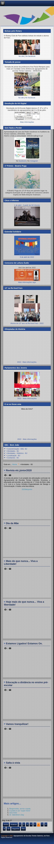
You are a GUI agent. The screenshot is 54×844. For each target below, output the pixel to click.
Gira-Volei (13, 813)
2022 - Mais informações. (27, 362)
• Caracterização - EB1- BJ (16, 449)
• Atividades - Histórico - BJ (16, 453)
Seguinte (15, 829)
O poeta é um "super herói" (19, 811)
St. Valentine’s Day (16, 815)
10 (8, 829)
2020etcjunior (27, 489)
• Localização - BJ (13, 456)
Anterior (14, 824)
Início (6, 824)
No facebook (30, 56)
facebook (22, 161)
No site (21, 56)
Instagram (34, 161)
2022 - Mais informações (27, 398)
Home (14, 464)
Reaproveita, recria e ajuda (19, 809)
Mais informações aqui (27, 276)
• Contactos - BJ (12, 458)
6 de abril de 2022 (27, 256)
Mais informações (27, 122)
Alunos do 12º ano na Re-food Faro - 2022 (27, 323)
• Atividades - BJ (12, 451)
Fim (23, 829)
